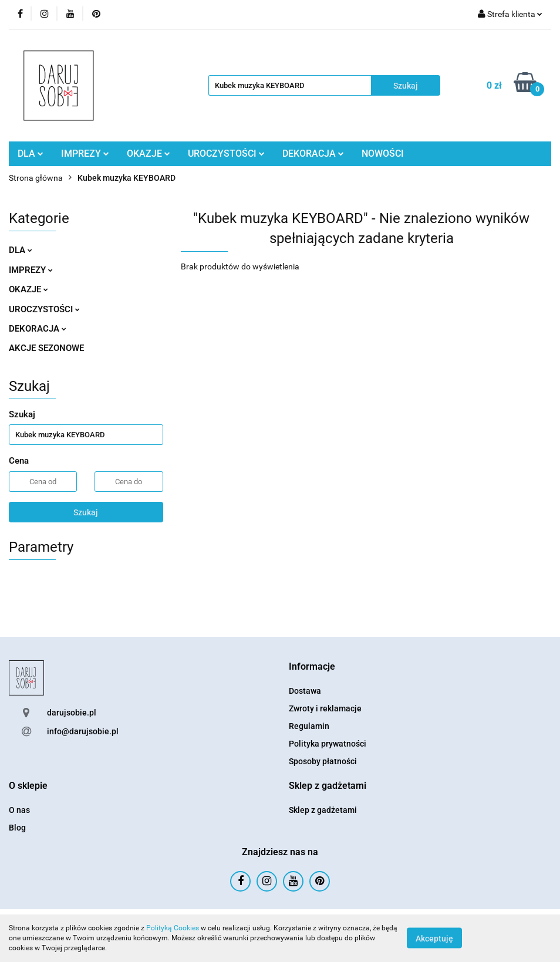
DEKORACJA (313, 153)
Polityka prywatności (327, 743)
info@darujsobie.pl (83, 731)
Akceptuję (434, 938)
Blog (17, 827)
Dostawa (305, 691)
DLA (30, 153)
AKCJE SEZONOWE (46, 348)
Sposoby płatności (323, 761)
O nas (19, 810)
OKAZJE (148, 153)
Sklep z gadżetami (323, 810)
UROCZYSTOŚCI (226, 153)
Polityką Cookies (172, 928)
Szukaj (85, 512)
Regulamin (309, 726)
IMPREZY (85, 153)
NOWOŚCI (383, 153)
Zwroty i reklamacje (325, 708)
